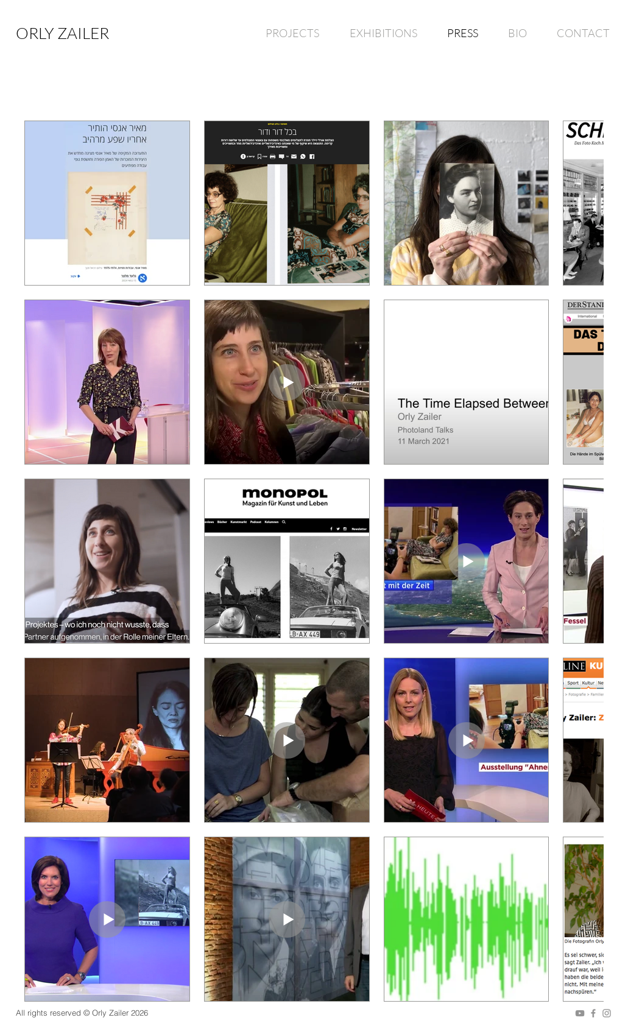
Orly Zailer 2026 (120, 1012)
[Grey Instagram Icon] (606, 1013)
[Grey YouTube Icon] (579, 1013)
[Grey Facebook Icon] (593, 1013)
